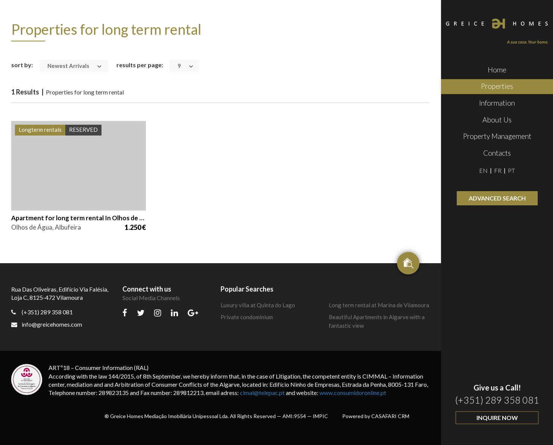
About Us (497, 119)
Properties (497, 86)
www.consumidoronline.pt (352, 392)
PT (511, 170)
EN (483, 170)
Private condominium (247, 317)
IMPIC (320, 416)
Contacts (497, 153)
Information (497, 103)
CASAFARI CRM (390, 416)
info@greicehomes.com (46, 324)
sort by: (22, 64)
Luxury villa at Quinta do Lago (258, 305)
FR (498, 170)
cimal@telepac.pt (262, 392)
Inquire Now (497, 417)
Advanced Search (497, 198)
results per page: (139, 64)
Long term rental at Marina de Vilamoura (379, 305)
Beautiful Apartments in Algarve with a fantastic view (377, 321)
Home (497, 69)
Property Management (497, 136)
